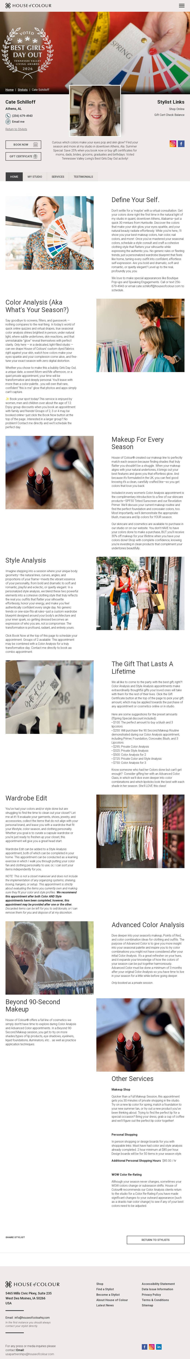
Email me (18, 121)
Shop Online (177, 109)
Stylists (23, 90)
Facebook (181, 143)
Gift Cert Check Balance (169, 115)
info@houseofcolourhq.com (32, 1317)
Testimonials (83, 176)
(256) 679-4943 (22, 116)
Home (9, 90)
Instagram (173, 143)
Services (58, 176)
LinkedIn (159, 1347)
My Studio (35, 176)
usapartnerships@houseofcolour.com (29, 1354)
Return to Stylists (16, 129)
